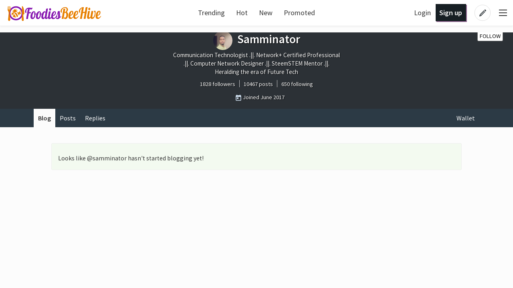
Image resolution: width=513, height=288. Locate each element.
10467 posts (258, 84)
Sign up (450, 12)
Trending (211, 12)
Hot (242, 12)
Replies (95, 118)
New (266, 12)
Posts (68, 118)
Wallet (465, 118)
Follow (490, 36)
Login (422, 12)
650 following (297, 84)
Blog (44, 118)
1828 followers (217, 84)
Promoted (299, 12)
